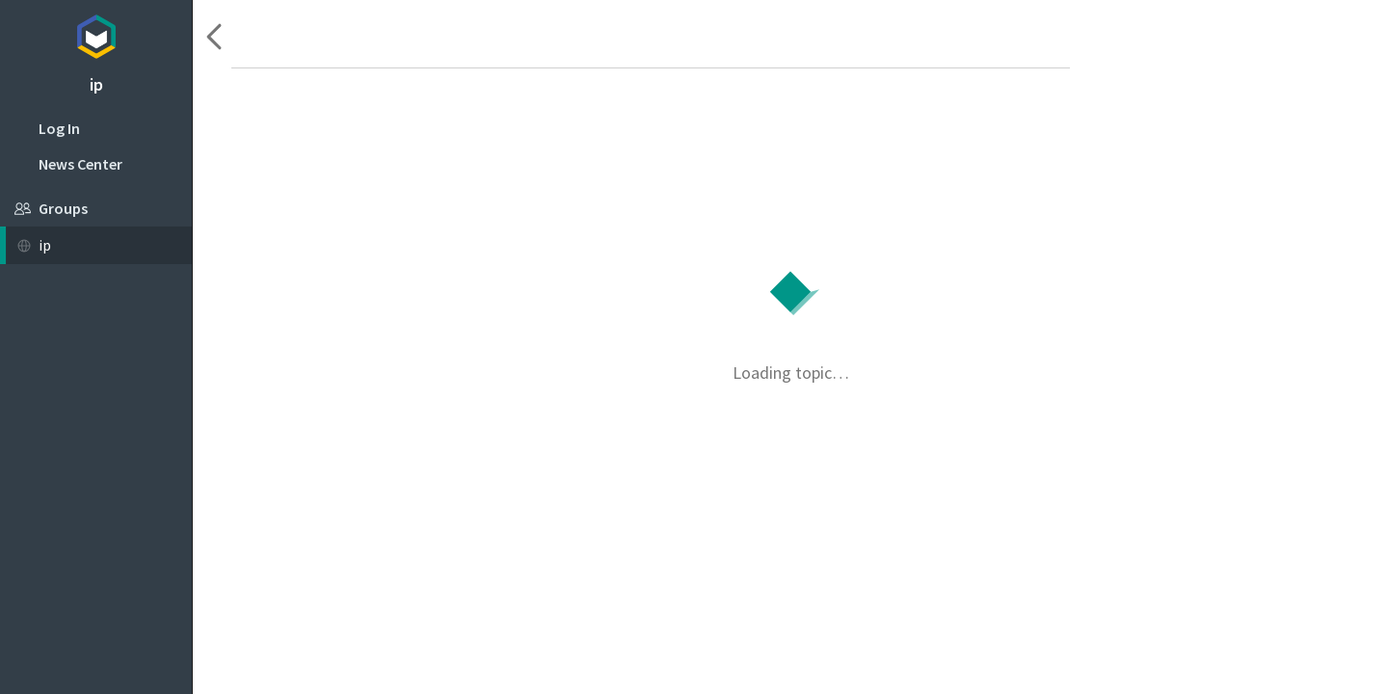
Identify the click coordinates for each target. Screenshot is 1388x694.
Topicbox (96, 33)
